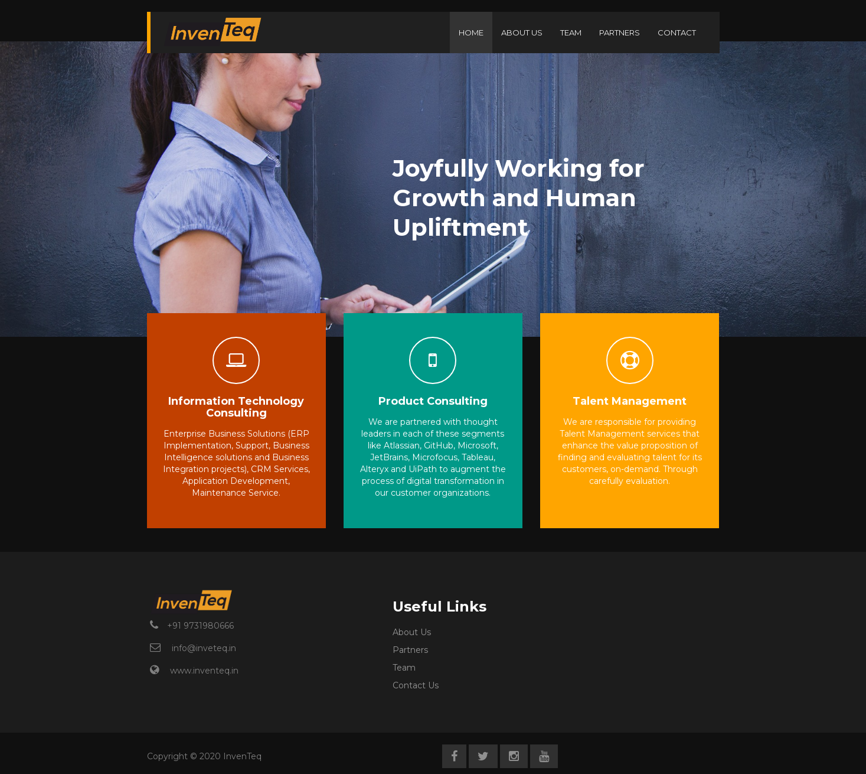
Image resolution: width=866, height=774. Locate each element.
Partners (410, 650)
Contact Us (416, 685)
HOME (471, 32)
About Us (412, 632)
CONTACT (677, 32)
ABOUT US (522, 32)
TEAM (570, 32)
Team (404, 667)
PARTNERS (619, 32)
